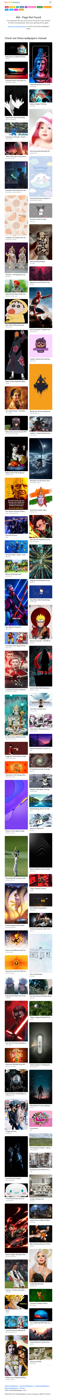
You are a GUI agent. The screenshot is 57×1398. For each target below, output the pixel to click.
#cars (31, 1325)
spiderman (32, 7)
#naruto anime (10, 158)
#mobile (32, 263)
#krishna (8, 276)
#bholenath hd (34, 413)
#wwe (32, 890)
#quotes (32, 976)
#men (32, 1107)
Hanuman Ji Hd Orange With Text (17, 775)
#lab (31, 1171)
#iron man (9, 647)
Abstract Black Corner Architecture (42, 869)
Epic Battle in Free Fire (13, 627)
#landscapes (34, 1149)
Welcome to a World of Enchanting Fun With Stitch (23, 57)
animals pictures (36, 1362)
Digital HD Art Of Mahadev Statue (17, 1094)
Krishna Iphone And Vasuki (15, 925)
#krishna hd (9, 474)
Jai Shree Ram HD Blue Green (16, 737)
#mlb (31, 1019)
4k (17, 7)
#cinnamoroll (10, 1200)
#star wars (9, 1045)
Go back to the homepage (17, 26)
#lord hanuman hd (11, 1332)
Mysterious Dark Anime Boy (15, 118)
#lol (31, 1130)
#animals (32, 1363)
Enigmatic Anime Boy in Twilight (17, 756)
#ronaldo (8, 1292)
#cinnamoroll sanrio (36, 200)
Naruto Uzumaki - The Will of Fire (41, 641)
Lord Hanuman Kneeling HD (15, 1330)
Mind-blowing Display (37, 261)
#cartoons (33, 1305)
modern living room (37, 1199)
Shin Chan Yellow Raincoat (15, 325)
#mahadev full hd (35, 482)
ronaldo (12, 7)
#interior (32, 1201)
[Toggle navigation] (50, 2)
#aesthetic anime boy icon (13, 192)
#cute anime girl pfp (12, 434)
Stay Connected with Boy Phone (41, 151)
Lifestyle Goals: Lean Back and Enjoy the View (21, 80)
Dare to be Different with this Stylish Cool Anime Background (27, 950)
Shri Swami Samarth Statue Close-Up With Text (22, 511)
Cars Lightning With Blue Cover (41, 1323)
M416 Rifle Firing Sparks (38, 908)
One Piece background (38, 709)
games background (36, 828)
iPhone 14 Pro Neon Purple (15, 831)
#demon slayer (34, 541)
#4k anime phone (11, 1256)
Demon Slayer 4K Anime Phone (16, 1255)
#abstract (33, 871)
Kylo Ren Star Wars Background (17, 1043)
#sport (32, 931)
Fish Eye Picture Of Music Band (40, 996)
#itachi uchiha (34, 690)
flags (11, 10)
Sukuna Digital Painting (38, 104)
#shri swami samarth (12, 513)
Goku (7, 1311)
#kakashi (8, 998)
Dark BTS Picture (11, 535)
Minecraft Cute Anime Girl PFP (16, 432)
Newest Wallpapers (11, 1388)
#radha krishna (10, 1379)
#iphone (32, 582)
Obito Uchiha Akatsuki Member (16, 381)
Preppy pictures (11, 1131)
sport (21, 7)
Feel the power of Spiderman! (40, 330)
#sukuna (32, 106)
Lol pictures (34, 1128)
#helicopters (34, 791)
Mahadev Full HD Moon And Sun (41, 481)
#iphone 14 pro (10, 833)
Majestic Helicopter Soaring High (41, 789)
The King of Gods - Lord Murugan (17, 411)
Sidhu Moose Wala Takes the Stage (18, 294)
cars (6, 10)
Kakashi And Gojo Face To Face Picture (19, 996)
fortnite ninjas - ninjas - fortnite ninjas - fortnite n (23, 555)
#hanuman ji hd (10, 777)
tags (6, 7)
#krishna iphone (10, 927)
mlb (16, 10)
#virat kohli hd (10, 880)
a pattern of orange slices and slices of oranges (22, 238)
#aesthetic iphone (11, 239)
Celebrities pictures (36, 1284)
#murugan (9, 413)
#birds (32, 1344)
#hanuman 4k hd (11, 1066)
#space (32, 771)
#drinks (32, 1246)
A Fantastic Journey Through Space (42, 769)
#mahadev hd (10, 1095)
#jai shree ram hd (11, 739)
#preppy (8, 1133)
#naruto (32, 643)
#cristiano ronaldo (11, 691)
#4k (31, 750)
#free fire (8, 629)
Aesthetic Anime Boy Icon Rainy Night (19, 190)
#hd (31, 811)
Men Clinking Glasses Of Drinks (41, 1244)
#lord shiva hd (10, 1180)
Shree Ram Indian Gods (38, 510)
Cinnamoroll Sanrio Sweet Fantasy (42, 198)
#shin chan (9, 327)
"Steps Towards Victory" (38, 888)
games (21, 10)
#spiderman (33, 331)
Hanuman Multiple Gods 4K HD (16, 1064)
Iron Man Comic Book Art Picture (17, 646)
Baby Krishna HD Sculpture (15, 473)
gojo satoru (47, 7)
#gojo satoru (34, 731)
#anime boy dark (11, 758)
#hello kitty (33, 602)
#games (32, 830)
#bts (7, 537)
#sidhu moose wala (11, 296)
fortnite (39, 7)
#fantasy (32, 1222)
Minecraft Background (13, 574)
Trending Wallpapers (42, 1386)
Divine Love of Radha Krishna (16, 1378)
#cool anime (9, 952)
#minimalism (34, 1067)
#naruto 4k (33, 435)
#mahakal (33, 86)
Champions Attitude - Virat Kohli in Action (20, 137)
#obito (7, 383)
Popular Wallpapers (26, 1386)
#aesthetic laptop (11, 82)
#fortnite (8, 556)
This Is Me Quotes (36, 974)
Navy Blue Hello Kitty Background (42, 600)
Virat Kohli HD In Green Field (15, 878)
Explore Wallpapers (11, 1386)
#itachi (32, 284)
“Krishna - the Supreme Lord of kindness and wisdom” (24, 275)
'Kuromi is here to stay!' (38, 219)
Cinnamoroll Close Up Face (15, 1199)
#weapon (33, 910)
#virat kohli (9, 139)
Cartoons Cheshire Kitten (39, 1303)
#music (32, 998)
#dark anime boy (11, 119)
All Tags (22, 1388)
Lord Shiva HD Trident (13, 1178)
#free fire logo (10, 973)
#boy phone (33, 153)
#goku (7, 1313)
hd (26, 7)
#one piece (33, 711)
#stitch (8, 59)
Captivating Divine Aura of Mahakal (42, 84)
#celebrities (33, 1286)
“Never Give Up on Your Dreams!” (17, 156)
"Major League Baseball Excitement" (42, 1017)
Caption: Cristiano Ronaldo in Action (18, 1290)
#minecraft (9, 576)
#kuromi (32, 221)
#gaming (32, 361)
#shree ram (33, 512)
